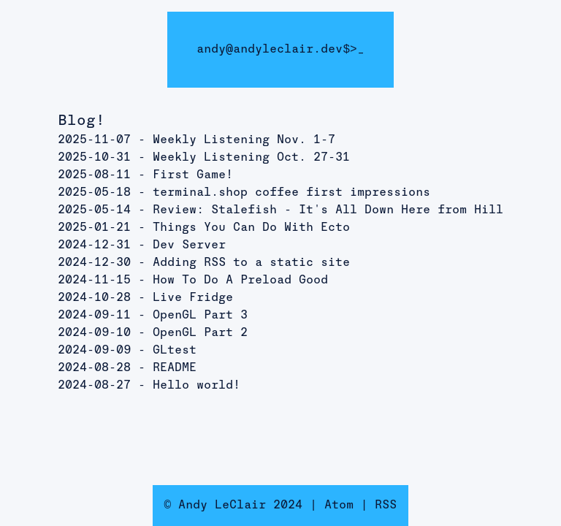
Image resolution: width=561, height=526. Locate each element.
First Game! (193, 175)
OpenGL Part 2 (200, 333)
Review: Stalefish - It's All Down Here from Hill (328, 210)
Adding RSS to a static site (251, 263)
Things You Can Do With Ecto (251, 228)
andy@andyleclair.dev (269, 50)
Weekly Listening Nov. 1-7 (244, 140)
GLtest (174, 351)
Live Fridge (193, 298)
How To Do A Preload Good (240, 280)
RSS (386, 505)
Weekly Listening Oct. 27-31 (251, 158)
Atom (339, 505)
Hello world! (196, 386)
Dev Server (189, 245)
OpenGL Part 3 (200, 315)
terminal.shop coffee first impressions (291, 193)
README (174, 368)
